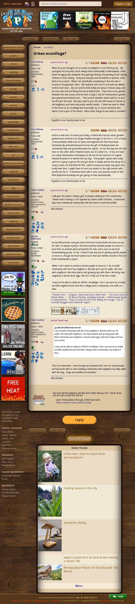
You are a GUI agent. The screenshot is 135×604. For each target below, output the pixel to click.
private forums (13, 254)
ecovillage (48, 47)
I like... (33, 86)
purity (13, 114)
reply (79, 420)
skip (13, 188)
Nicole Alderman (36, 237)
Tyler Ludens (37, 190)
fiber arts (13, 147)
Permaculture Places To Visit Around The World (91, 569)
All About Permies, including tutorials (87, 297)
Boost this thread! (79, 439)
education (13, 180)
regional (13, 172)
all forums (13, 263)
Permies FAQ (59, 294)
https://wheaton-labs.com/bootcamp (73, 402)
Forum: (37, 47)
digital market (13, 230)
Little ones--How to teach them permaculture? (84, 455)
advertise (27, 601)
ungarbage (13, 122)
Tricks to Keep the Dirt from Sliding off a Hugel (92, 300)
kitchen (13, 105)
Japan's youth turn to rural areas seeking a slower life (91, 559)
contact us (16, 601)
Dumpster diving (75, 522)
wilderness (13, 138)
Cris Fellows (37, 62)
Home (7, 4)
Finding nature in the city (80, 488)
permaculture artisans (13, 163)
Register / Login (123, 4)
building (13, 72)
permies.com (13, 238)
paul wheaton (105, 601)
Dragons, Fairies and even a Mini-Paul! (87, 294)
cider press (13, 213)
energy (13, 89)
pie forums (13, 246)
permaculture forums (13, 47)
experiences (13, 196)
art (13, 155)
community (13, 130)
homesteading (13, 80)
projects (13, 221)
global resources (13, 205)
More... (79, 585)
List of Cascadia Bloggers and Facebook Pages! (87, 301)
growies (13, 56)
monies (13, 97)
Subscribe (16, 4)
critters (13, 64)
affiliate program (41, 601)
